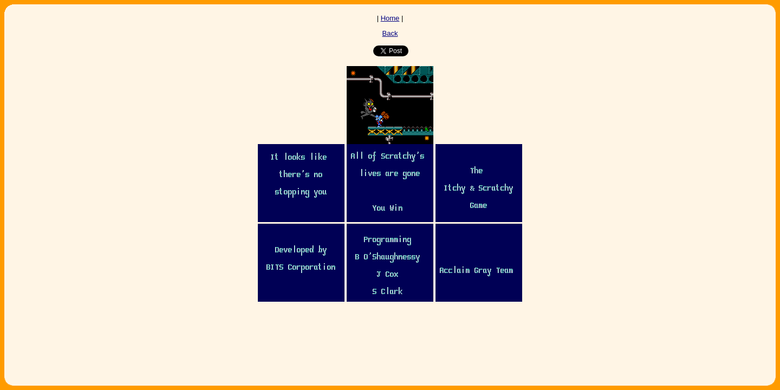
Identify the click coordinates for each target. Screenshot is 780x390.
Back (390, 33)
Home (390, 18)
